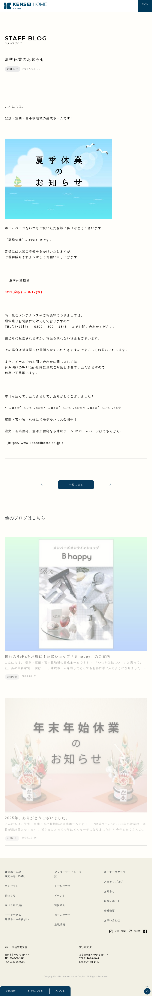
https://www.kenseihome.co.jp (35, 443)
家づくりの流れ (14, 905)
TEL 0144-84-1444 (89, 958)
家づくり (10, 895)
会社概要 (109, 910)
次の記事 (108, 485)
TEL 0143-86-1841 (15, 958)
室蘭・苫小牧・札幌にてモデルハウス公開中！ (41, 419)
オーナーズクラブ (115, 872)
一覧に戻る (76, 484)
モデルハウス (35, 991)
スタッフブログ (113, 881)
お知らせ (109, 891)
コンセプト (11, 885)
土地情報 (59, 924)
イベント (60, 991)
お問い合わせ (112, 920)
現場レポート (112, 901)
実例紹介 (59, 905)
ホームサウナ (62, 914)
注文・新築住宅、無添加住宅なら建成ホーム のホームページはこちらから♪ (63, 431)
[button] (145, 6)
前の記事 (44, 485)
